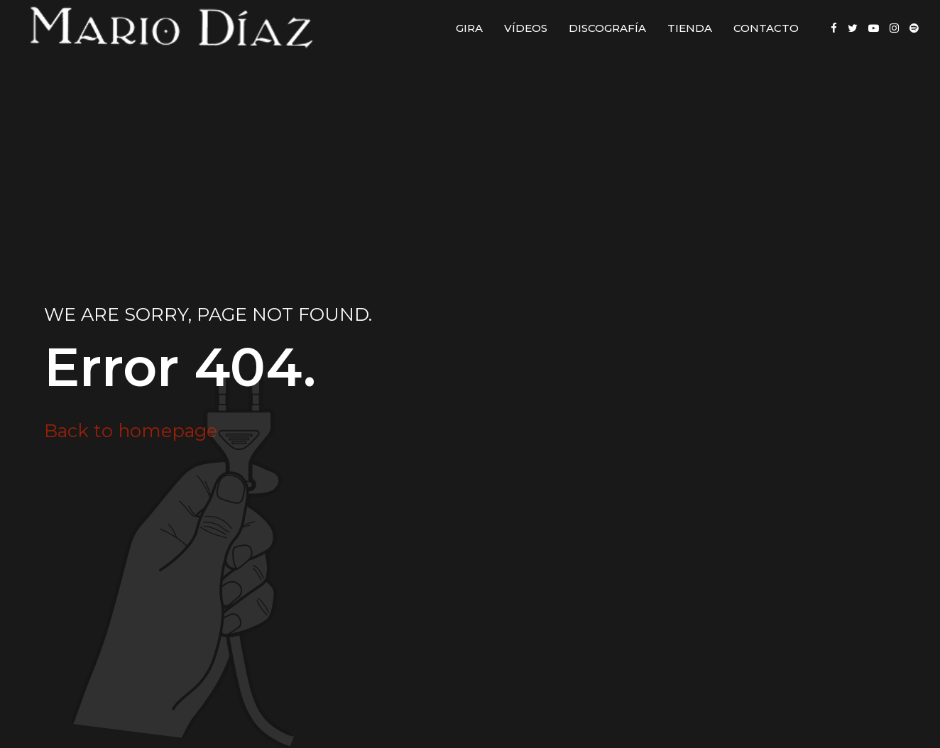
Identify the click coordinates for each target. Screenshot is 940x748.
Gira (469, 28)
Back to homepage (130, 430)
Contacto (766, 28)
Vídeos (525, 28)
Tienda (689, 28)
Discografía (607, 28)
